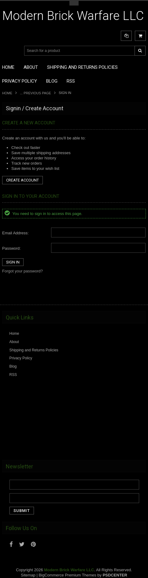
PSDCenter (115, 575)
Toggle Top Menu (74, 3)
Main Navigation (7, 50)
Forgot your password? (22, 271)
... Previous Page (35, 93)
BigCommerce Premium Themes (67, 575)
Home (7, 93)
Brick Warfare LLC (73, 16)
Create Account (22, 180)
